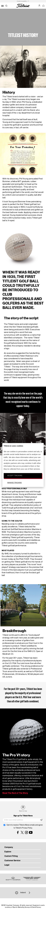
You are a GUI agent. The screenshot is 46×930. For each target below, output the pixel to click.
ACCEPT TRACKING (14, 475)
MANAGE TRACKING (14, 483)
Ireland (23, 893)
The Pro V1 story (16, 755)
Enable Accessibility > (22, 1)
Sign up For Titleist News (23, 816)
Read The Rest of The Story (15, 793)
